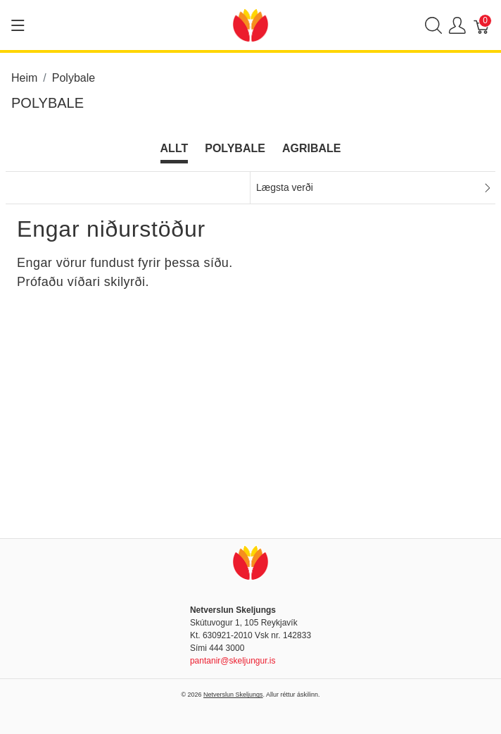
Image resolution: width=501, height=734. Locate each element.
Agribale (311, 148)
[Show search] (433, 25)
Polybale (235, 148)
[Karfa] (482, 25)
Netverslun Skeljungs (233, 694)
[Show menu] (18, 25)
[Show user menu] (457, 25)
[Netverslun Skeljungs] (250, 24)
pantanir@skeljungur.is (233, 661)
